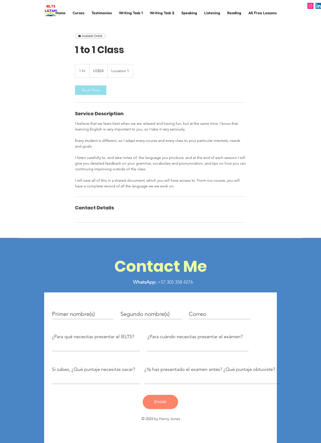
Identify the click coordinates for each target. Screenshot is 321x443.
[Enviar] (160, 402)
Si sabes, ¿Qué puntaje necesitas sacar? (93, 369)
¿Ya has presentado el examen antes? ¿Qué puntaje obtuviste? (209, 369)
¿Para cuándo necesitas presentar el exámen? (195, 336)
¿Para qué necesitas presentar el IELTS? (93, 336)
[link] (90, 90)
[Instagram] (310, 6)
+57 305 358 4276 (163, 282)
